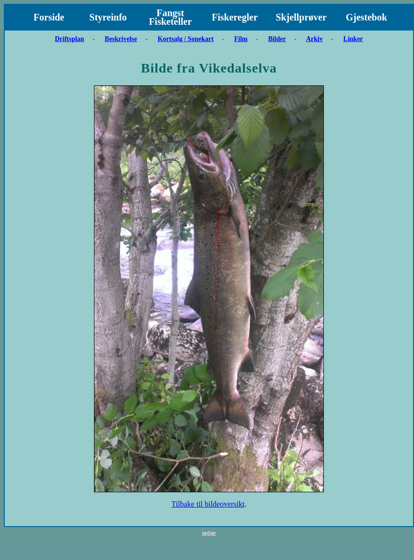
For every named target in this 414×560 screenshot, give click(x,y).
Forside (48, 17)
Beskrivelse (121, 38)
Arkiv (314, 38)
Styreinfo (108, 17)
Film (241, 38)
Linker (353, 38)
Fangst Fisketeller (170, 17)
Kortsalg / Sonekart (185, 38)
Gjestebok (366, 17)
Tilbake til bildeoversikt (207, 504)
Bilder (277, 38)
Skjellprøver (301, 17)
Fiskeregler (235, 17)
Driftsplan (69, 38)
